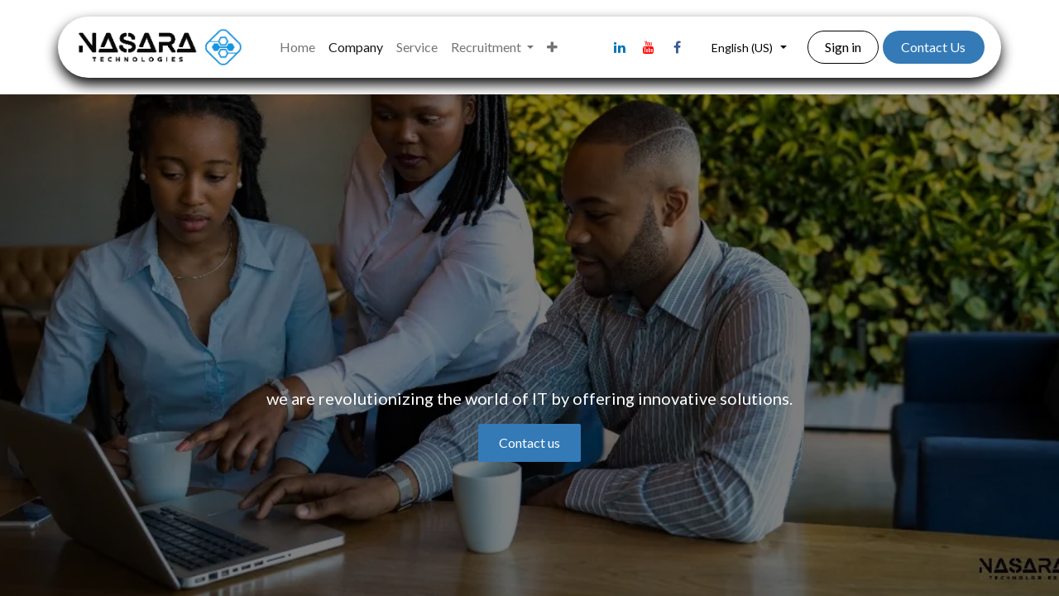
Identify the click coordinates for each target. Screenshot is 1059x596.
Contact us (529, 442)
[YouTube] (648, 47)
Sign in (843, 47)
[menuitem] (297, 47)
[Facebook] (677, 47)
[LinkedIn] (619, 47)
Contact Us (933, 47)
